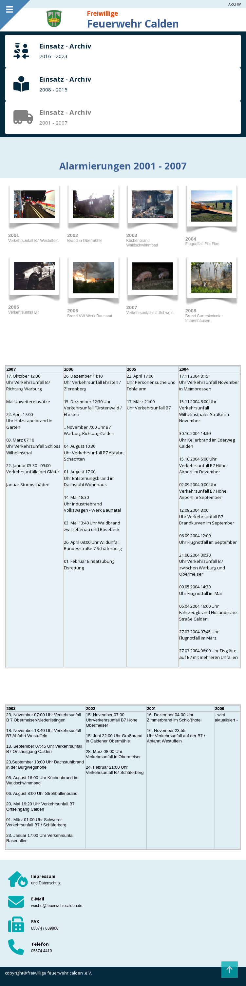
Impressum (43, 876)
